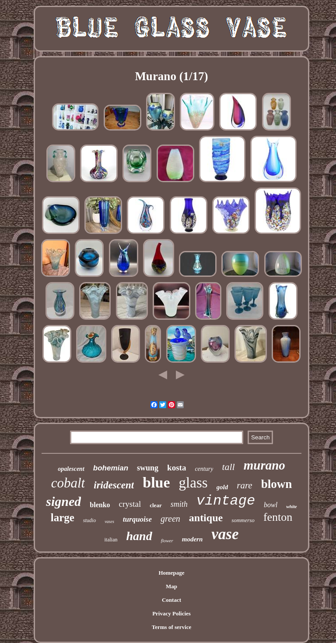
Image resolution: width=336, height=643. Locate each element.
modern (192, 539)
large (62, 517)
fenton (277, 517)
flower (167, 540)
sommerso (243, 520)
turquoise (137, 519)
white (291, 506)
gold (222, 487)
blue (156, 482)
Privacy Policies (171, 613)
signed (63, 501)
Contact (171, 600)
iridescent (114, 485)
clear (155, 505)
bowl (270, 505)
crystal (130, 504)
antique (206, 517)
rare (244, 485)
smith (179, 504)
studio (89, 520)
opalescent (71, 469)
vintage (225, 501)
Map (171, 586)
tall (228, 466)
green (170, 518)
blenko (100, 505)
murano (264, 465)
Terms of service (172, 627)
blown (276, 484)
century (204, 469)
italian (110, 540)
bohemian (110, 468)
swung (147, 467)
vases (109, 521)
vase (224, 534)
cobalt (68, 483)
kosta (176, 467)
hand (139, 536)
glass (193, 483)
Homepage (171, 572)
